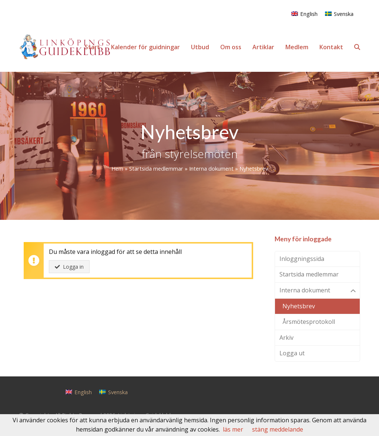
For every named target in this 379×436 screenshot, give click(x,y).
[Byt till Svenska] (339, 14)
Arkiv (286, 337)
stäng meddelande (277, 429)
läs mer (233, 429)
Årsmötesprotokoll (308, 322)
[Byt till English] (304, 14)
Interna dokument (211, 168)
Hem (117, 168)
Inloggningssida (301, 259)
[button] (357, 47)
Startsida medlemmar (156, 168)
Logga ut (292, 353)
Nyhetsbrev (298, 306)
